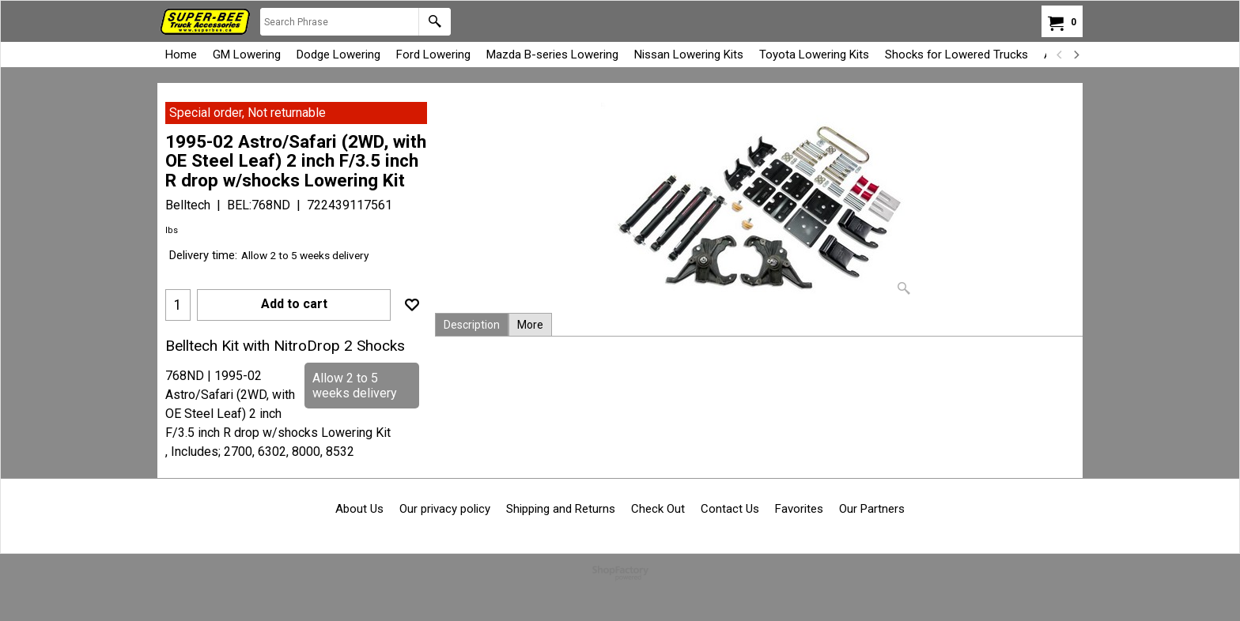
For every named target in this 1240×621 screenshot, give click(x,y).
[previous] (1060, 54)
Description (472, 324)
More (530, 324)
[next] (1075, 54)
